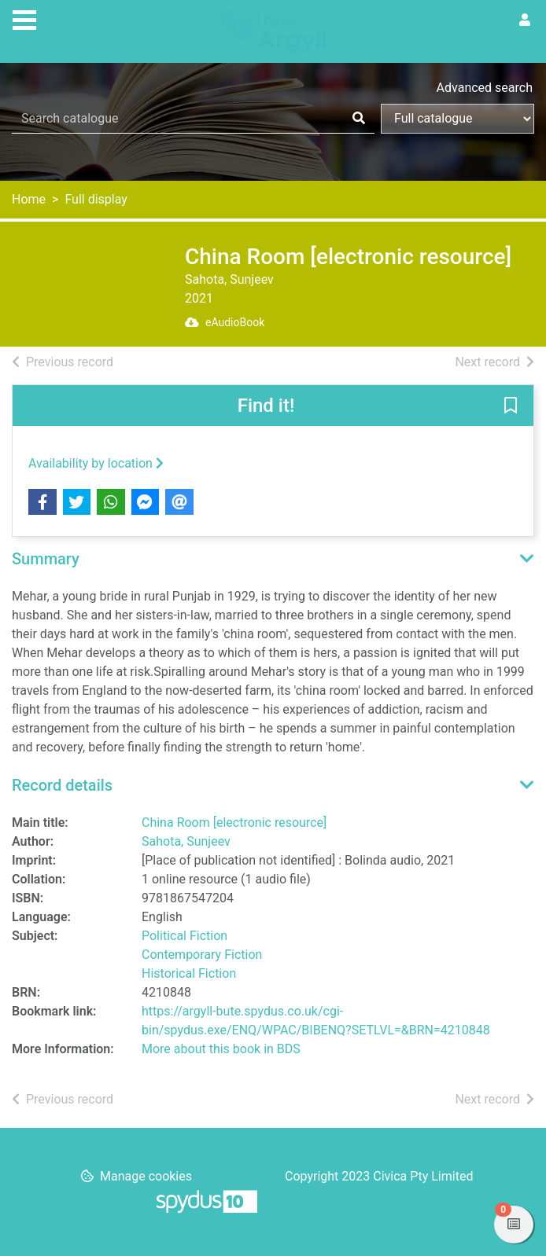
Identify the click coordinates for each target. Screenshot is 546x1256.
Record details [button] (62, 785)
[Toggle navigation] (24, 18)
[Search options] (457, 119)
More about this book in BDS (221, 1048)
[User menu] (525, 20)
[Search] (358, 119)
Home (29, 199)
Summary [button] (45, 558)
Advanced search (485, 87)
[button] (511, 406)
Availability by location (96, 463)
